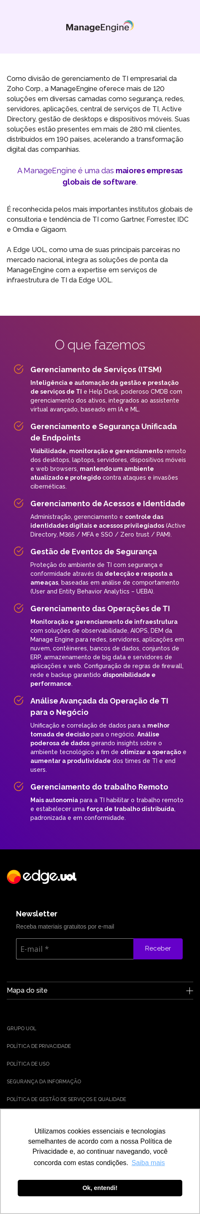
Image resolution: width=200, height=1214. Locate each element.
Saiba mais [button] (148, 1162)
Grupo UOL (21, 1028)
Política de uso (28, 1064)
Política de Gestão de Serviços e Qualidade (66, 1099)
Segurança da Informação (44, 1082)
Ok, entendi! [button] (99, 1187)
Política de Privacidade (39, 1046)
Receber (158, 948)
